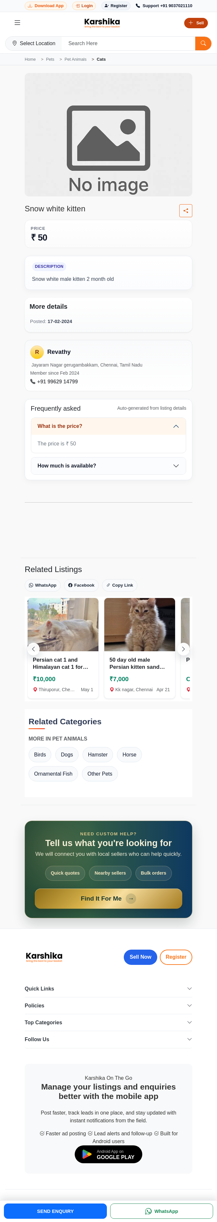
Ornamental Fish (53, 774)
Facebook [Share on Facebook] (81, 585)
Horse (129, 754)
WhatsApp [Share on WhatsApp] (43, 585)
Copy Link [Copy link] (119, 585)
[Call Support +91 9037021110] (164, 6)
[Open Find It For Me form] (108, 869)
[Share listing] (185, 210)
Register (176, 957)
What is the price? (60, 426)
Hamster (98, 754)
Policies (108, 1006)
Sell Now (140, 957)
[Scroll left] (33, 649)
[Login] (84, 6)
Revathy (58, 351)
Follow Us (108, 1039)
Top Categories (108, 1022)
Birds (40, 754)
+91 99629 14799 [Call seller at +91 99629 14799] (54, 382)
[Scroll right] (183, 649)
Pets (50, 59)
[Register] (116, 6)
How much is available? (67, 465)
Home (30, 59)
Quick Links (108, 989)
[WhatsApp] (161, 1211)
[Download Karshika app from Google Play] (46, 6)
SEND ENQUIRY (55, 1211)
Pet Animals (76, 59)
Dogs (67, 754)
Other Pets (99, 774)
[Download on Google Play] (108, 1154)
